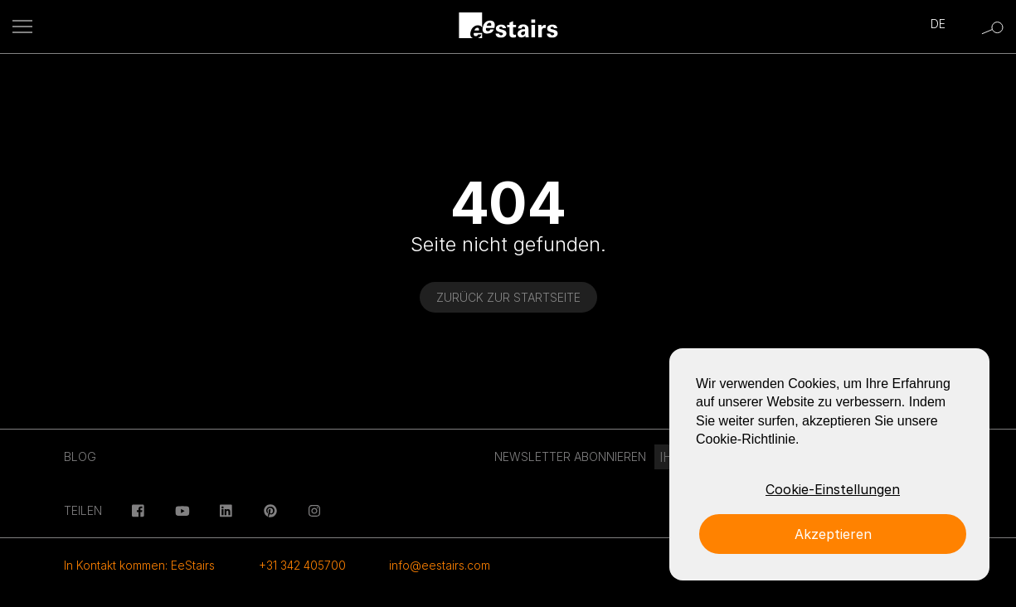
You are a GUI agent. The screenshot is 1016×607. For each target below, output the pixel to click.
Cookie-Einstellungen (833, 489)
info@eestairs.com (439, 565)
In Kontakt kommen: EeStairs (139, 565)
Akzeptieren (833, 534)
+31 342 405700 (302, 565)
